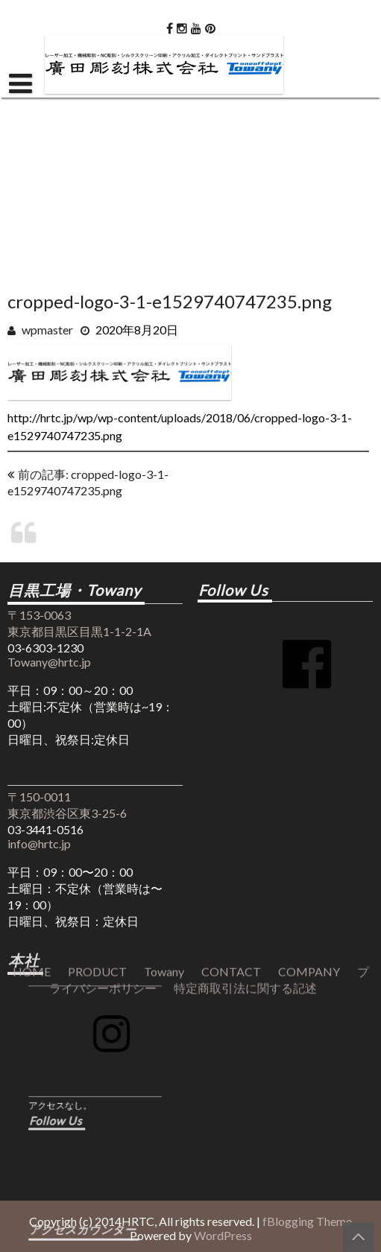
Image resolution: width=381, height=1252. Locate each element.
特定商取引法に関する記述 (245, 746)
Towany (164, 729)
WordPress (223, 1235)
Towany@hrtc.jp (49, 662)
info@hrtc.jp (39, 843)
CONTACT (231, 729)
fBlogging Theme (307, 1221)
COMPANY (309, 729)
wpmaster (47, 329)
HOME (32, 729)
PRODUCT (97, 729)
